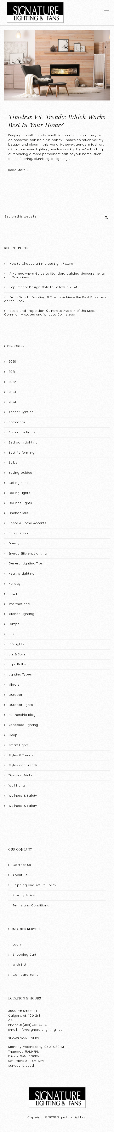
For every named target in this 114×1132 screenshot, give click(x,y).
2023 (12, 392)
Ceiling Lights (19, 493)
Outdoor (15, 694)
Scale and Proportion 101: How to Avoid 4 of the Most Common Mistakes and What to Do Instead (49, 313)
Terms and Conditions (31, 905)
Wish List (20, 964)
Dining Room (18, 533)
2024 (12, 402)
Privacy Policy (24, 895)
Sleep (12, 735)
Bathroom (16, 422)
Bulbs (12, 462)
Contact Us (22, 865)
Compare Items (26, 975)
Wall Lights (17, 785)
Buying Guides (20, 473)
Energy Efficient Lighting (27, 553)
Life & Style (17, 654)
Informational (19, 604)
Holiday (14, 583)
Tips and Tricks (20, 775)
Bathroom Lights (22, 432)
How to (14, 594)
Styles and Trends (23, 765)
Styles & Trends (20, 755)
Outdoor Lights (20, 705)
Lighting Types (20, 674)
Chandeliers (18, 513)
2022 (12, 382)
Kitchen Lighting (21, 614)
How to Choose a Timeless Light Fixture (41, 263)
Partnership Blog (22, 715)
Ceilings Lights (20, 503)
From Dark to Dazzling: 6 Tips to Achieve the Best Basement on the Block (55, 299)
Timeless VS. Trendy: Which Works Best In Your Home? (56, 121)
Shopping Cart (24, 954)
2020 (12, 362)
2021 (11, 372)
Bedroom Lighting (23, 442)
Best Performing (21, 452)
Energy (13, 543)
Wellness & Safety (22, 795)
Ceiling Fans (18, 483)
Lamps (13, 624)
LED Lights (16, 644)
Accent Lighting (21, 412)
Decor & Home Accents (27, 523)
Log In (17, 944)
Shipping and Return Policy (34, 885)
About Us (20, 875)
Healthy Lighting (21, 573)
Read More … (18, 170)
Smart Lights (18, 745)
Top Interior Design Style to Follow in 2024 (44, 287)
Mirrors (14, 684)
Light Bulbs (17, 664)
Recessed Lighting (23, 725)
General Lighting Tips (25, 563)
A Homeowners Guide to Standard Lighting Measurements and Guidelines (54, 275)
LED (11, 634)
